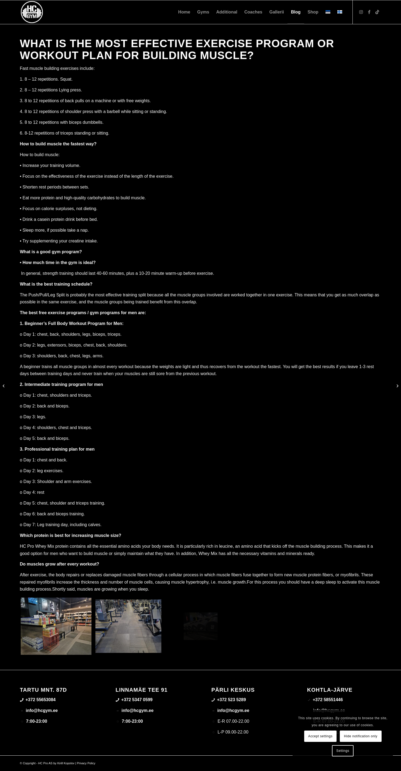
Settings (342, 751)
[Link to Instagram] (361, 12)
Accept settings (320, 736)
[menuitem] (184, 12)
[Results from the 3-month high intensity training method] (397, 385)
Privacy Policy (86, 763)
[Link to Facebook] (369, 12)
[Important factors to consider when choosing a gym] (4, 385)
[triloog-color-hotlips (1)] (32, 12)
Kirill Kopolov (65, 763)
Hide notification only (361, 736)
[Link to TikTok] (377, 12)
